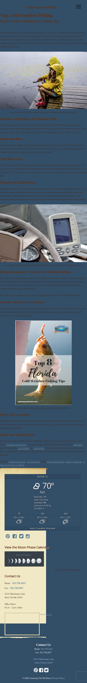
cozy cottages (23, 448)
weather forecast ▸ (42, 528)
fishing (68, 461)
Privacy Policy (58, 678)
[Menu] (78, 6)
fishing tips (77, 461)
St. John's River (33, 461)
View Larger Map (46, 614)
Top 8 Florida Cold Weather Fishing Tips (29, 21)
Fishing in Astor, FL (17, 461)
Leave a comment (16, 465)
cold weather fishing (55, 461)
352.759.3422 (47, 649)
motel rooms (39, 448)
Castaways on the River (16, 444)
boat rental (77, 444)
